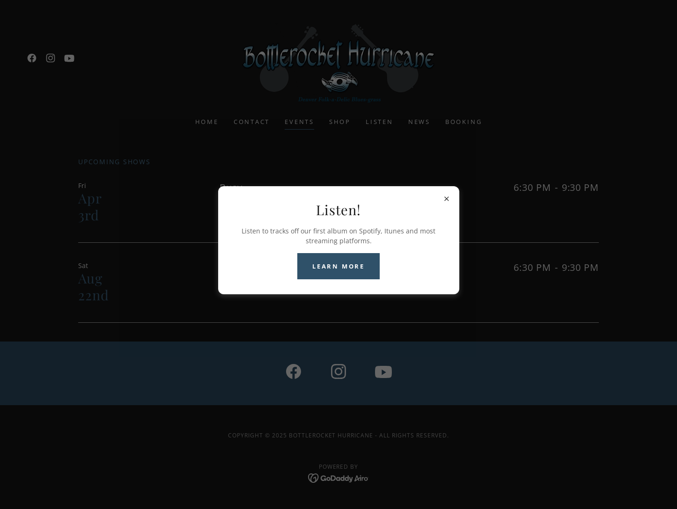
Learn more (338, 266)
